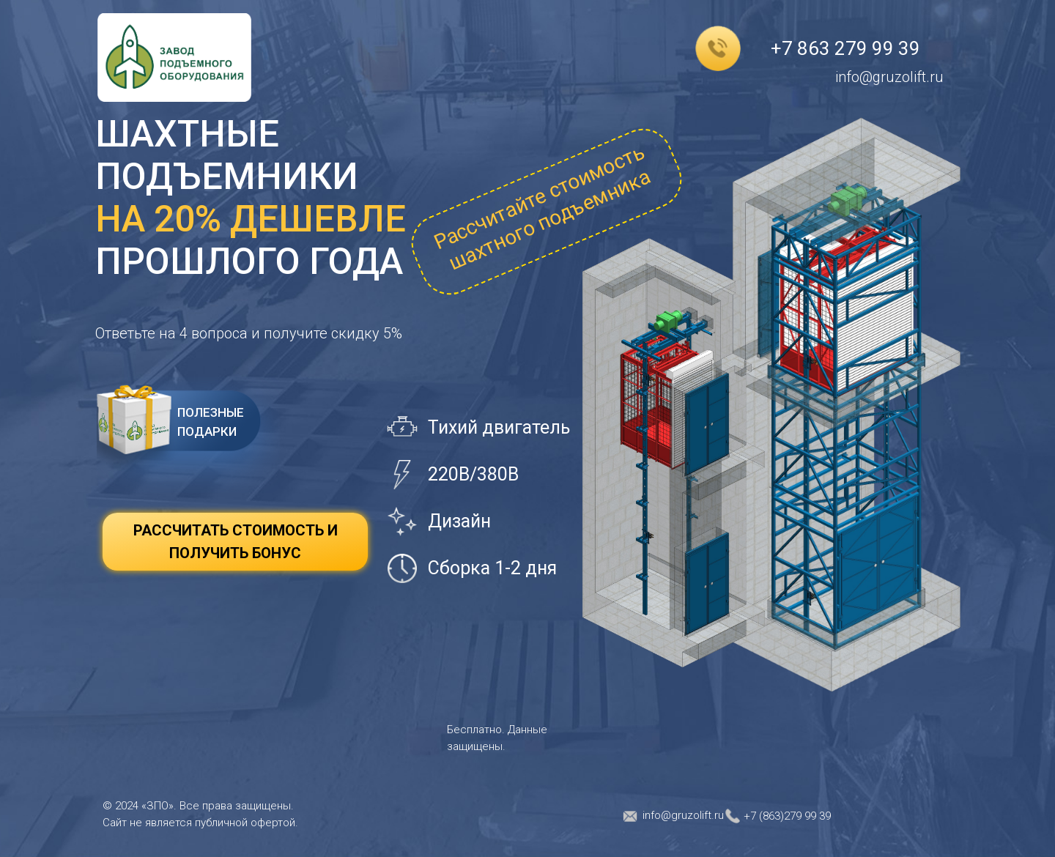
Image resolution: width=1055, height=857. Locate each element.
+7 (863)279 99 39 (787, 816)
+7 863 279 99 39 (845, 48)
